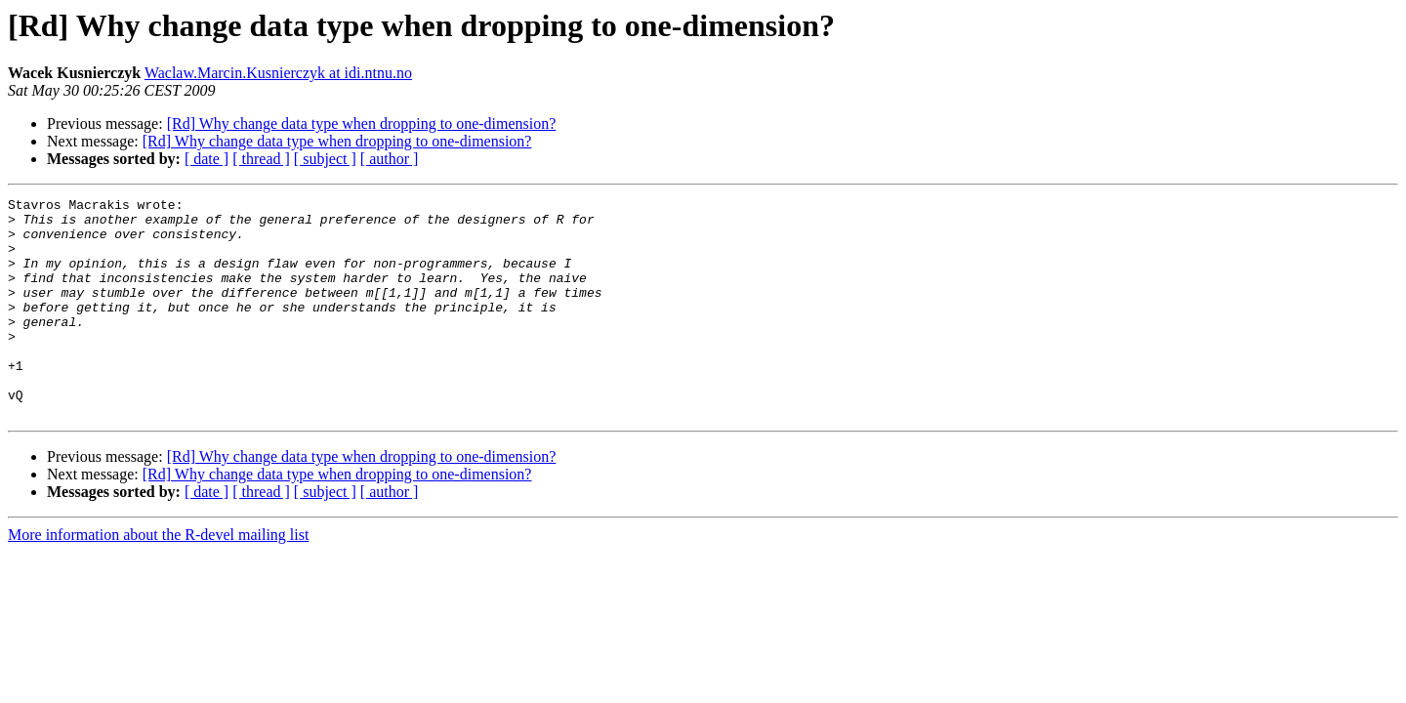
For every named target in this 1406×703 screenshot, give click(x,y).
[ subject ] (325, 158)
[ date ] (206, 158)
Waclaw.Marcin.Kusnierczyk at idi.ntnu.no (278, 72)
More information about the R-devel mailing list (158, 578)
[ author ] (389, 158)
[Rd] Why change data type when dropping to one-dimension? (362, 123)
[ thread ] (261, 158)
